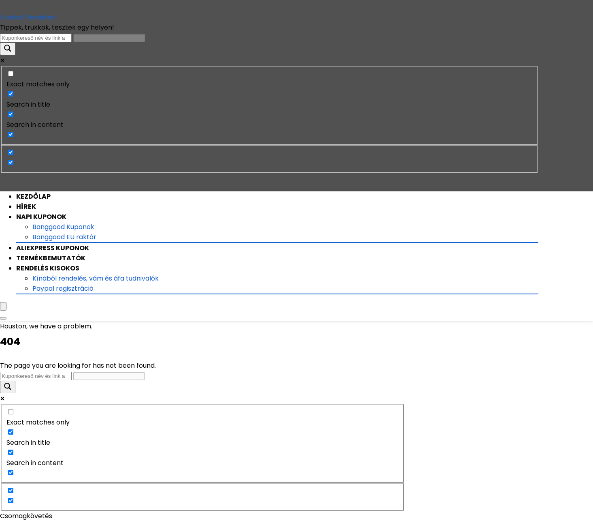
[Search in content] (10, 114)
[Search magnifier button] (7, 49)
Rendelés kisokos (47, 268)
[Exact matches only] (10, 73)
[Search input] (36, 38)
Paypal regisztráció (63, 288)
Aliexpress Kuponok (52, 248)
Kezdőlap (33, 196)
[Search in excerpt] (10, 134)
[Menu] (3, 306)
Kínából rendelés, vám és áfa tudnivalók (95, 278)
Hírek (26, 206)
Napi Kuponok (41, 216)
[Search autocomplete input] (109, 38)
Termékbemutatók (50, 258)
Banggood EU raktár (64, 237)
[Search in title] (10, 93)
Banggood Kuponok (63, 227)
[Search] (3, 318)
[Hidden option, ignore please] (10, 152)
